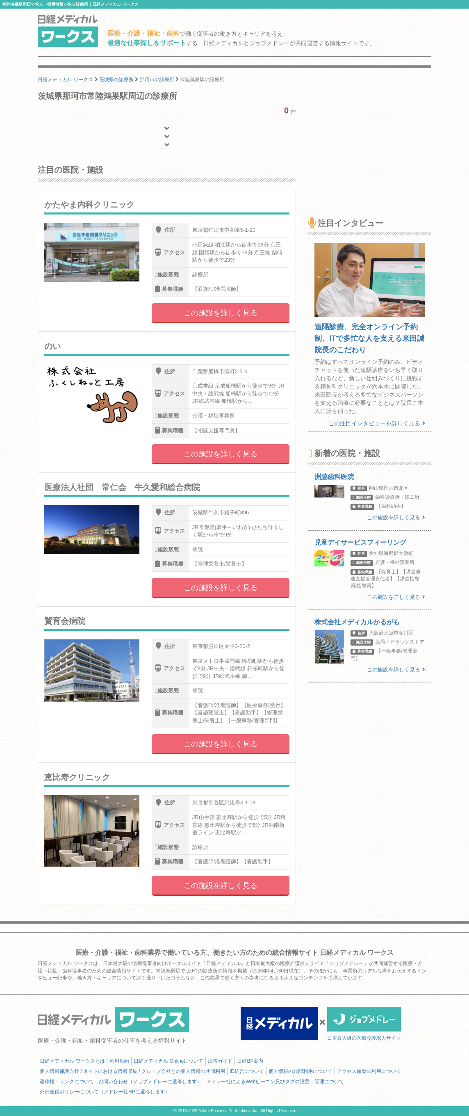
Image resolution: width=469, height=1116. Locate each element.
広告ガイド (220, 1061)
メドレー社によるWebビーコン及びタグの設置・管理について (275, 1081)
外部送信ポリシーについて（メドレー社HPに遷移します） (105, 1092)
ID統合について (247, 1071)
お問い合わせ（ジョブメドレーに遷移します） (150, 1081)
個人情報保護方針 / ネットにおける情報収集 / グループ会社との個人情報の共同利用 (132, 1071)
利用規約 (119, 1061)
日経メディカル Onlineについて (168, 1061)
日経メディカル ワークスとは (72, 1061)
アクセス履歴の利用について (369, 1071)
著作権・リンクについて (67, 1081)
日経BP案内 (250, 1061)
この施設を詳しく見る (220, 313)
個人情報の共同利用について (300, 1071)
